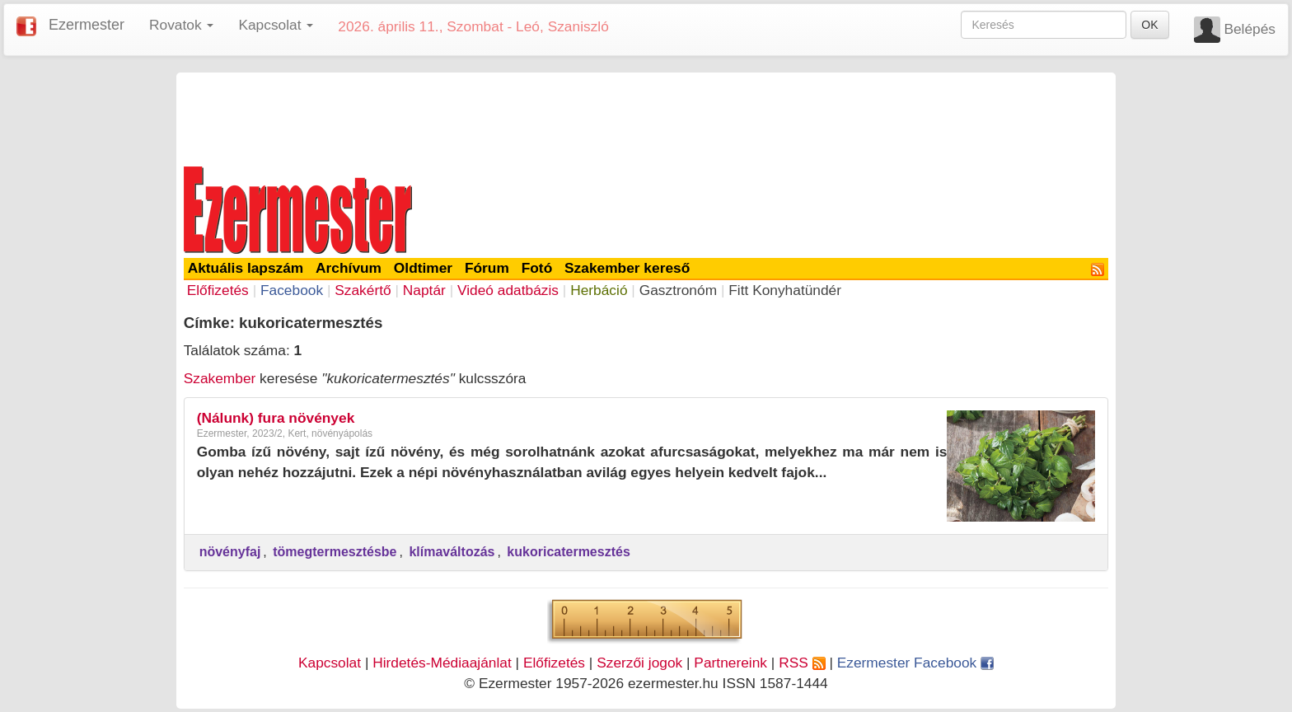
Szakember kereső (627, 268)
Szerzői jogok (639, 662)
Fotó (537, 268)
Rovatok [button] (181, 24)
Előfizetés (218, 290)
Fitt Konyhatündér (784, 290)
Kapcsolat (329, 662)
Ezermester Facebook (915, 662)
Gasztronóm (678, 290)
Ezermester (86, 24)
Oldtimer (423, 268)
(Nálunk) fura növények (276, 418)
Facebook (291, 290)
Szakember (220, 378)
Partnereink (730, 662)
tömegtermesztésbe (334, 552)
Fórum (487, 268)
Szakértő (363, 290)
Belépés (1250, 29)
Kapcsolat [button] (275, 24)
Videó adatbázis (508, 290)
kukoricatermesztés (568, 552)
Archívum (349, 268)
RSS (802, 662)
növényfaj (230, 552)
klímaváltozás (451, 552)
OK (1149, 24)
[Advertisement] (646, 117)
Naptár (424, 290)
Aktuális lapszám (246, 268)
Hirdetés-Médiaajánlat (442, 662)
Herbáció (598, 290)
